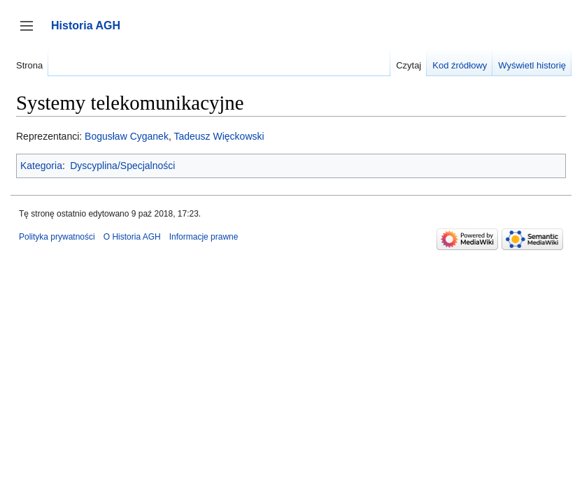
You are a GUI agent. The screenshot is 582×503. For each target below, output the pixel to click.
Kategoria (41, 165)
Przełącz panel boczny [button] (31, 32)
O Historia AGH (132, 237)
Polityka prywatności (57, 237)
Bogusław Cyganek (127, 136)
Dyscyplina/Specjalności (122, 165)
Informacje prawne (204, 237)
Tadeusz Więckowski (218, 136)
